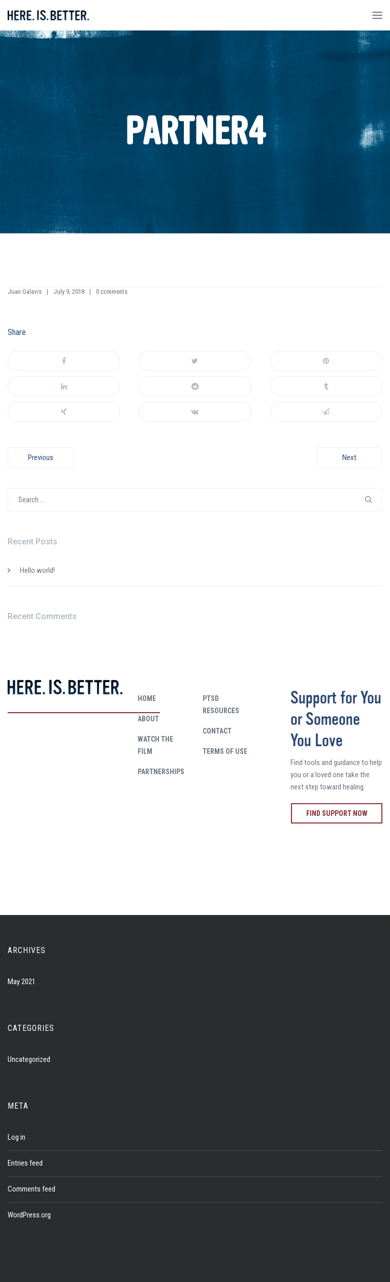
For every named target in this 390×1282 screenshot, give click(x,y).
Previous (40, 457)
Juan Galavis (25, 291)
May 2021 (22, 981)
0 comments (111, 291)
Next (349, 457)
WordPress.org (29, 1214)
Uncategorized (29, 1059)
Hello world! (37, 570)
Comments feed (31, 1189)
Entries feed (25, 1163)
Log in (16, 1137)
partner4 (195, 132)
